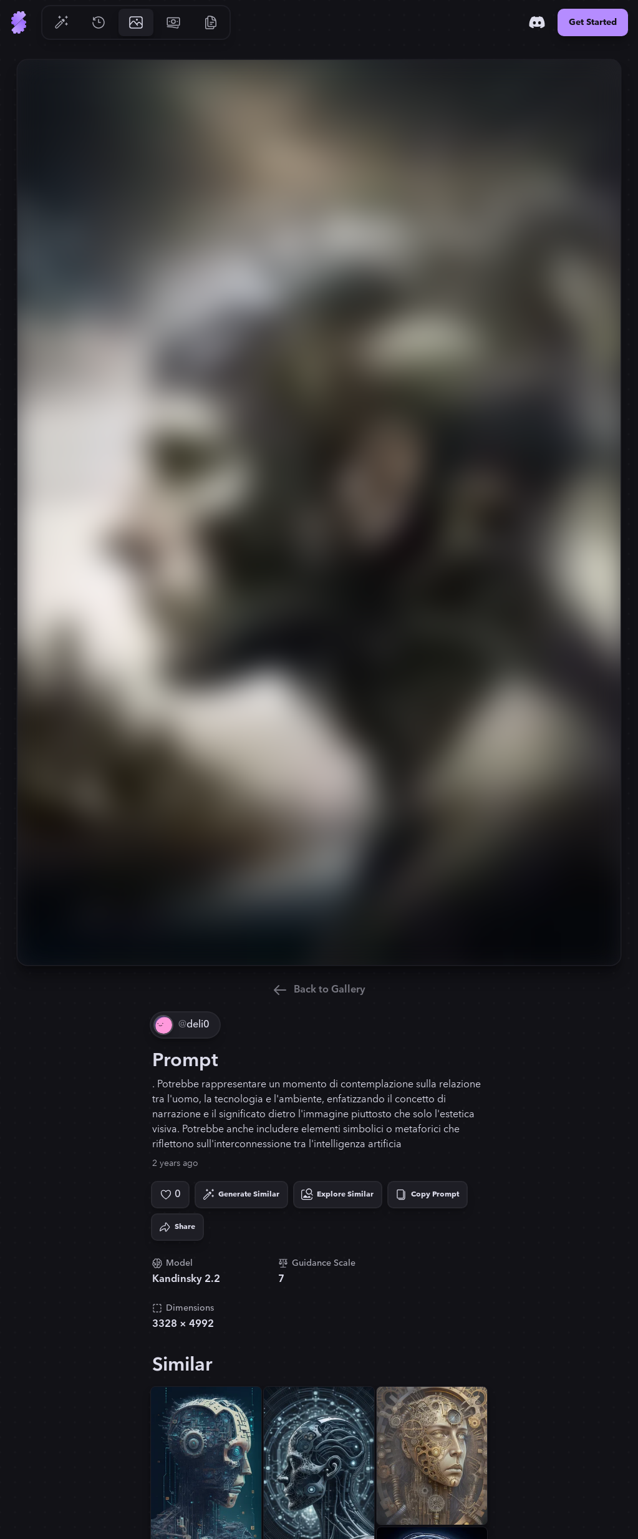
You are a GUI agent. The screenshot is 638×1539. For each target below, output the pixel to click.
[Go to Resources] (211, 22)
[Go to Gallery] (136, 22)
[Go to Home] (18, 22)
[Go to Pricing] (173, 22)
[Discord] (537, 22)
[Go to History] (98, 22)
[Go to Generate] (61, 22)
